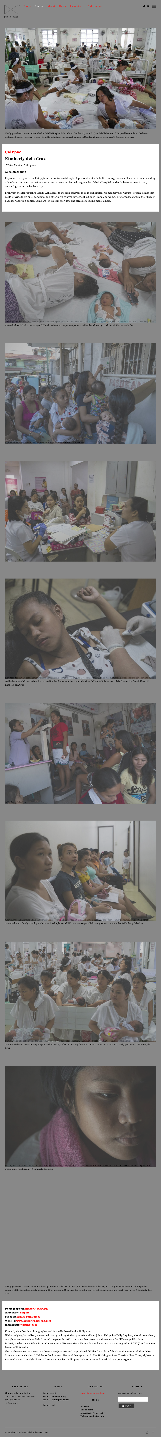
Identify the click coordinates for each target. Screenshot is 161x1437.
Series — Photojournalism (56, 1399)
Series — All (49, 1405)
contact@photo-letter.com (130, 1393)
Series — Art (49, 1393)
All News (84, 1406)
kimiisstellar (29, 1324)
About (51, 6)
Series (39, 6)
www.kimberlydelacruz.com (33, 1320)
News (62, 6)
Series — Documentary (54, 1396)
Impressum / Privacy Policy (92, 1413)
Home (27, 6)
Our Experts (86, 1410)
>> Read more (11, 1403)
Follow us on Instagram (92, 1416)
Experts (75, 6)
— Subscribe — (95, 6)
